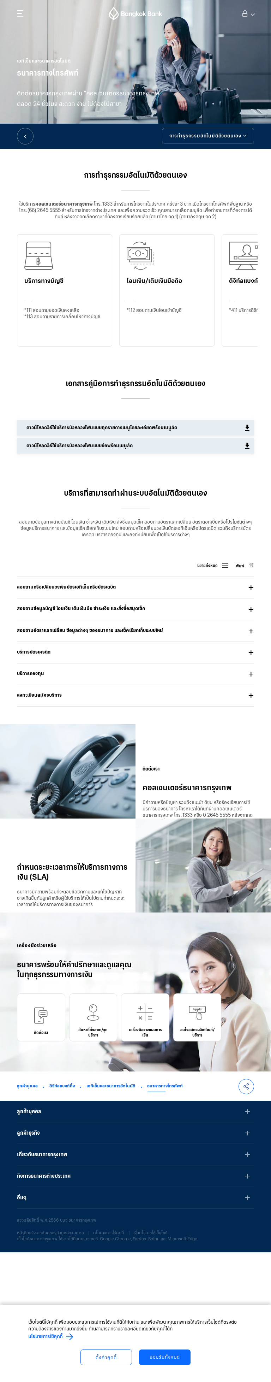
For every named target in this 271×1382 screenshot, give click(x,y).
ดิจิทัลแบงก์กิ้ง (62, 1215)
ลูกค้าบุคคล (27, 1215)
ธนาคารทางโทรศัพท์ (165, 1215)
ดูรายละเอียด (41, 993)
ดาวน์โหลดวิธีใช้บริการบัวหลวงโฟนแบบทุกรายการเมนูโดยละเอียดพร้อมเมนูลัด (103, 428)
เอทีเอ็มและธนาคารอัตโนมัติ (111, 1215)
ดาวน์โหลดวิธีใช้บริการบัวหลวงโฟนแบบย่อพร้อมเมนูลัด (81, 446)
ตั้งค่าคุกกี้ (105, 1357)
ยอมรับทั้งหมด (165, 1357)
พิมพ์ (240, 565)
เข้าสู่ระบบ (246, 12)
